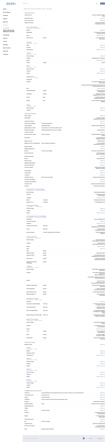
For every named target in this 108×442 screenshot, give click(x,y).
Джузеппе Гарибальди (31, 285)
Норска (28, 53)
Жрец (27, 248)
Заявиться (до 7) (101, 246)
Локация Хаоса (29, 13)
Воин (27, 88)
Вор (25, 421)
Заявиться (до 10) (101, 197)
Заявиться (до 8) (101, 88)
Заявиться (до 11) (101, 35)
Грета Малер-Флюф (30, 307)
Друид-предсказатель (30, 148)
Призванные (30, 76)
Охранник (28, 223)
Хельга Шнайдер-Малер (31, 310)
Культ (28, 66)
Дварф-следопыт (28, 146)
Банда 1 (28, 358)
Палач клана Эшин (29, 20)
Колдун (26, 397)
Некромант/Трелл (30, 353)
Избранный (29, 79)
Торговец (27, 412)
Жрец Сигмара (28, 115)
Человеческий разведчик (30, 181)
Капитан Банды (30, 56)
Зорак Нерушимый (30, 90)
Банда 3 (28, 380)
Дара (27, 334)
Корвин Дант (29, 337)
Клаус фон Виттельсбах (31, 225)
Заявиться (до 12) (101, 49)
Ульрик (28, 62)
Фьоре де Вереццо (30, 288)
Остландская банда (32, 205)
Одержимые (29, 32)
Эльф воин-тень (28, 183)
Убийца (26, 408)
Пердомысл (29, 93)
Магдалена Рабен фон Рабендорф (31, 262)
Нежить (28, 348)
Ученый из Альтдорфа (30, 179)
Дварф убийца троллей (30, 127)
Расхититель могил (29, 419)
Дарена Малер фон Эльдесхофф (33, 314)
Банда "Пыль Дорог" (32, 319)
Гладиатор (27, 392)
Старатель (27, 175)
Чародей (28, 47)
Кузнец (26, 158)
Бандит (28, 60)
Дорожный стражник (29, 130)
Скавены (29, 42)
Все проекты (6, 27)
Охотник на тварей (29, 132)
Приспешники (29, 49)
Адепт (27, 45)
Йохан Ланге (29, 258)
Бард (26, 429)
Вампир (28, 350)
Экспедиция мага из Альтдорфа (36, 216)
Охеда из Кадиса (30, 253)
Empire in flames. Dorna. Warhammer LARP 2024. (9, 31)
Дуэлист (26, 150)
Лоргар (28, 97)
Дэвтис (28, 200)
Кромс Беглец (29, 37)
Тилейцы (29, 266)
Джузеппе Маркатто (31, 294)
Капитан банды (30, 322)
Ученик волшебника (31, 221)
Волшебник (29, 219)
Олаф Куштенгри (30, 255)
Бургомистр (27, 137)
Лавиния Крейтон (29, 403)
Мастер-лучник (28, 160)
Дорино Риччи (29, 202)
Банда (28, 105)
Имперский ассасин (29, 156)
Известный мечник (29, 153)
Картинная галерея (32, 298)
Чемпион (28, 58)
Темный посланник (29, 22)
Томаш (28, 229)
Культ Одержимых (32, 27)
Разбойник (27, 399)
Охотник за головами (29, 425)
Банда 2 (28, 369)
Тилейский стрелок (29, 177)
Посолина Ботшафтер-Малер (33, 303)
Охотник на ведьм (29, 167)
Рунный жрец (28, 172)
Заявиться (102, 18)
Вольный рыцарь (30, 232)
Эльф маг (27, 186)
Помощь (91, 438)
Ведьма (26, 415)
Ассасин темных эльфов (30, 134)
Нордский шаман (29, 18)
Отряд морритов (31, 237)
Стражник (28, 197)
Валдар (28, 100)
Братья (28, 35)
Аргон (27, 250)
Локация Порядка (30, 113)
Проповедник (28, 170)
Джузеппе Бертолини (31, 292)
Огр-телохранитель (29, 395)
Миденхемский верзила (30, 163)
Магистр (28, 30)
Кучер (26, 410)
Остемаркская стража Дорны (35, 189)
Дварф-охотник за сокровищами (32, 143)
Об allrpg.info (100, 438)
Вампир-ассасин (28, 141)
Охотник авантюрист (29, 165)
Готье (27, 331)
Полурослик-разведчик (30, 123)
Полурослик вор (28, 423)
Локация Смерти (30, 342)
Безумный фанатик (29, 406)
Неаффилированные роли (33, 390)
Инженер (27, 401)
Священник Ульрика (29, 121)
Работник (28, 301)
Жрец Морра (27, 117)
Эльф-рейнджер (28, 125)
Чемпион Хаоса (28, 15)
